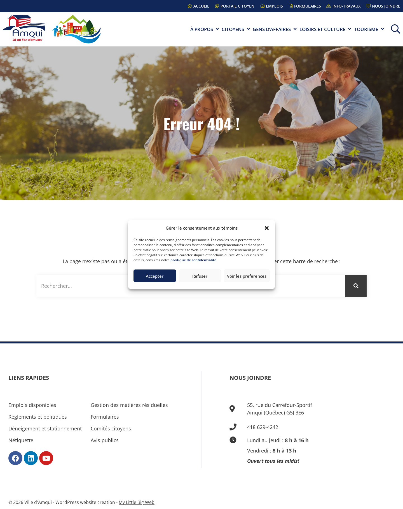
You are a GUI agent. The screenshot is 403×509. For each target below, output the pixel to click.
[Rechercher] (356, 286)
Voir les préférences (246, 276)
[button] (267, 228)
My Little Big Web (136, 502)
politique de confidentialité (193, 260)
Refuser (199, 276)
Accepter (154, 276)
